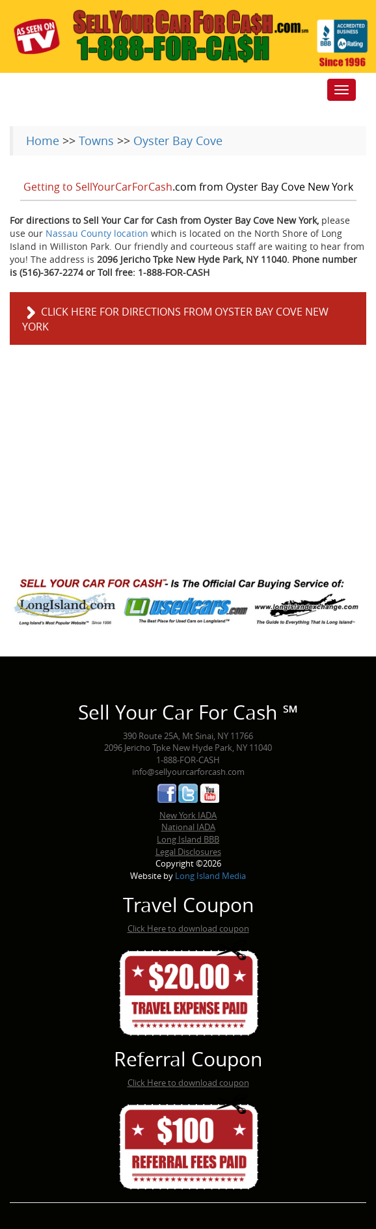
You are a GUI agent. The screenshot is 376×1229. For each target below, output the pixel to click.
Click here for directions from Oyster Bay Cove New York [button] (175, 319)
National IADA (188, 827)
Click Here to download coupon (188, 928)
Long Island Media (210, 876)
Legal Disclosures (188, 852)
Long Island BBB (188, 839)
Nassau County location (97, 233)
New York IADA (188, 815)
